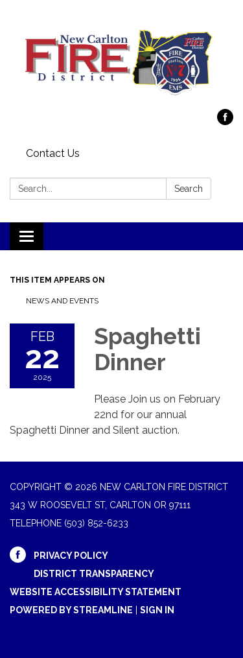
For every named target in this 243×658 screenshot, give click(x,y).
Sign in (157, 610)
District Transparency (94, 574)
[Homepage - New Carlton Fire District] (121, 61)
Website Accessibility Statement (95, 592)
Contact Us (53, 153)
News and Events (62, 300)
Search (188, 188)
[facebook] (225, 121)
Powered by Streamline (71, 610)
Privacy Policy (71, 555)
